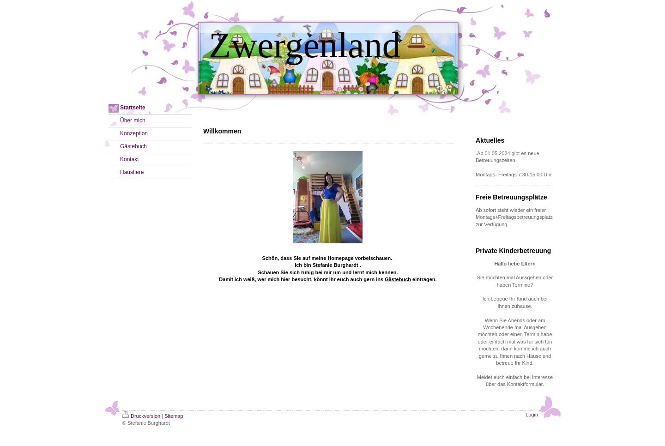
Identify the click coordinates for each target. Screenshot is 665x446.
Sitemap (173, 416)
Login (532, 414)
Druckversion (141, 416)
